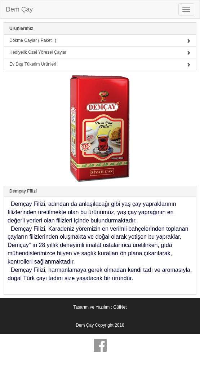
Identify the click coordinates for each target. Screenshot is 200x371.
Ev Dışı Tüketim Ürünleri (100, 64)
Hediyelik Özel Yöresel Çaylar (100, 52)
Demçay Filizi (23, 191)
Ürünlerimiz (21, 28)
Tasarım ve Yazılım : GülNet (99, 307)
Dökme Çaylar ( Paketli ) (100, 40)
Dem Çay (19, 9)
